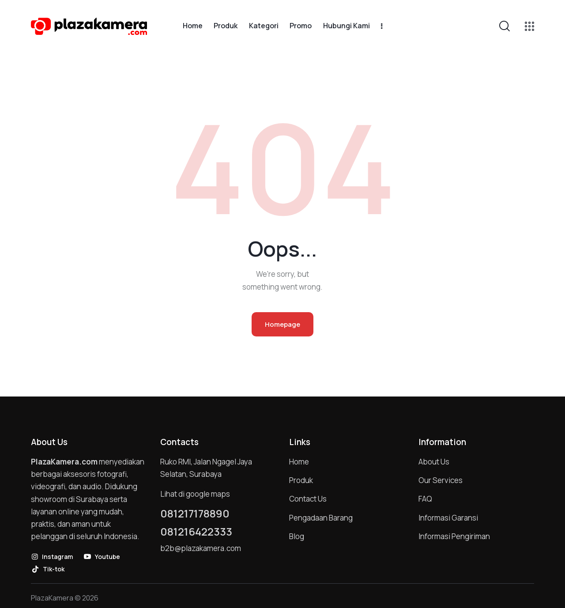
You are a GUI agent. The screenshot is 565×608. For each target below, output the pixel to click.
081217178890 (195, 513)
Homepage (282, 324)
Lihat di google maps (195, 494)
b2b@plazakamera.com (200, 548)
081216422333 (196, 531)
